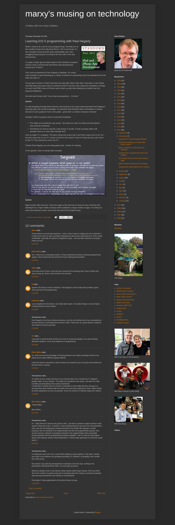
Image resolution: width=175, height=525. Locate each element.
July (121, 181)
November (123, 136)
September (123, 174)
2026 (119, 81)
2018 (119, 107)
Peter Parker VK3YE (124, 297)
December (123, 133)
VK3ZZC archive (122, 323)
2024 (119, 87)
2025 (119, 84)
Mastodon (118, 228)
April (121, 191)
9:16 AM (35, 394)
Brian (34, 230)
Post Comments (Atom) (44, 497)
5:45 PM (35, 277)
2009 (119, 208)
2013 (119, 123)
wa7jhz (119, 311)
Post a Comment (35, 488)
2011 (119, 130)
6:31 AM (35, 368)
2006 (119, 218)
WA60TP (119, 314)
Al (32, 284)
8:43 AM (35, 443)
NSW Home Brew (123, 303)
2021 (119, 97)
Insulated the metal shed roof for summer (134, 167)
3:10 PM (35, 293)
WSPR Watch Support (124, 291)
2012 (119, 127)
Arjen (34, 268)
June (121, 184)
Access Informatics (123, 288)
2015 (119, 117)
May (121, 188)
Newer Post (30, 493)
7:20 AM (35, 328)
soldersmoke (121, 308)
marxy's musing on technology (82, 13)
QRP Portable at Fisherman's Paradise (133, 164)
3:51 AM (35, 345)
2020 (119, 100)
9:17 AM (35, 413)
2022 (119, 94)
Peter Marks (36, 252)
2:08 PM (35, 260)
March (121, 194)
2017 (119, 110)
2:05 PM (35, 244)
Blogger (98, 512)
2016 (119, 113)
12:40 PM (35, 484)
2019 (119, 104)
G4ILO (118, 317)
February (122, 198)
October (122, 171)
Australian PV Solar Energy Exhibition (133, 139)
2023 (119, 90)
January (122, 201)
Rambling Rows (122, 320)
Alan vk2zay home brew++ (126, 294)
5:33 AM (35, 310)
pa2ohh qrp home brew (125, 300)
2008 (119, 212)
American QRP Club (124, 305)
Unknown (35, 301)
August (122, 178)
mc (33, 336)
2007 (119, 215)
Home (66, 493)
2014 (119, 120)
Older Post (101, 493)
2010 (119, 205)
